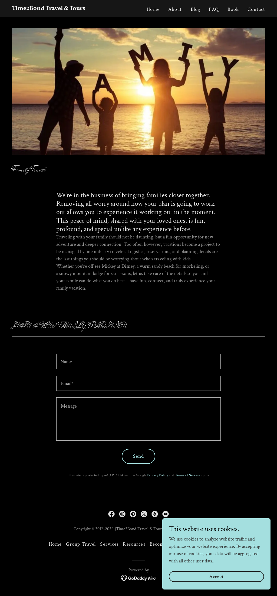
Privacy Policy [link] (157, 475)
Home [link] (153, 9)
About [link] (175, 9)
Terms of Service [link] (187, 475)
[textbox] (138, 361)
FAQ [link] (214, 9)
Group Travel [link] (81, 544)
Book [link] (233, 9)
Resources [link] (134, 544)
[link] (56, 8)
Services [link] (109, 544)
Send (138, 456)
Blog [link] (195, 9)
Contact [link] (256, 9)
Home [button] (55, 544)
